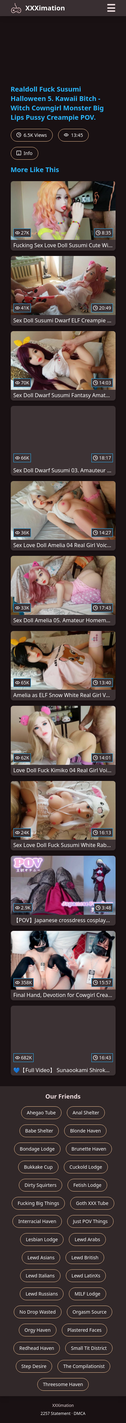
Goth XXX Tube (92, 1203)
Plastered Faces (85, 1330)
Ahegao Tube (41, 1112)
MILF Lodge (87, 1293)
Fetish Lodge (87, 1185)
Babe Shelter (39, 1130)
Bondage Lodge (37, 1149)
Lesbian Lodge (42, 1239)
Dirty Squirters (40, 1185)
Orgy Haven (38, 1330)
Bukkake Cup (38, 1167)
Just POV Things (90, 1221)
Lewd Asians (41, 1257)
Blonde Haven (85, 1130)
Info (24, 153)
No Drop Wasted (37, 1312)
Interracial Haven (37, 1221)
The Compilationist (83, 1366)
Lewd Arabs (87, 1239)
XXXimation (38, 8)
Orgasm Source (90, 1312)
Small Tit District (89, 1348)
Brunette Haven (89, 1149)
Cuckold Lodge (86, 1167)
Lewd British (84, 1257)
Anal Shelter (86, 1112)
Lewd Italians (40, 1275)
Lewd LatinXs (86, 1275)
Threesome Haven (63, 1384)
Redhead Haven (36, 1348)
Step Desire (34, 1366)
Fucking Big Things (38, 1203)
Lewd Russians (42, 1293)
